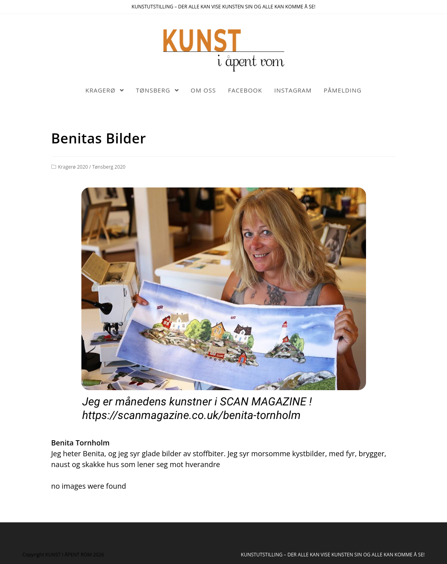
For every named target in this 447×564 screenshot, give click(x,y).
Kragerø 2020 (73, 166)
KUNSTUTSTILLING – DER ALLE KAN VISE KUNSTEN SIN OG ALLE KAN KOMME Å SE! (333, 554)
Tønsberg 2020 (108, 166)
